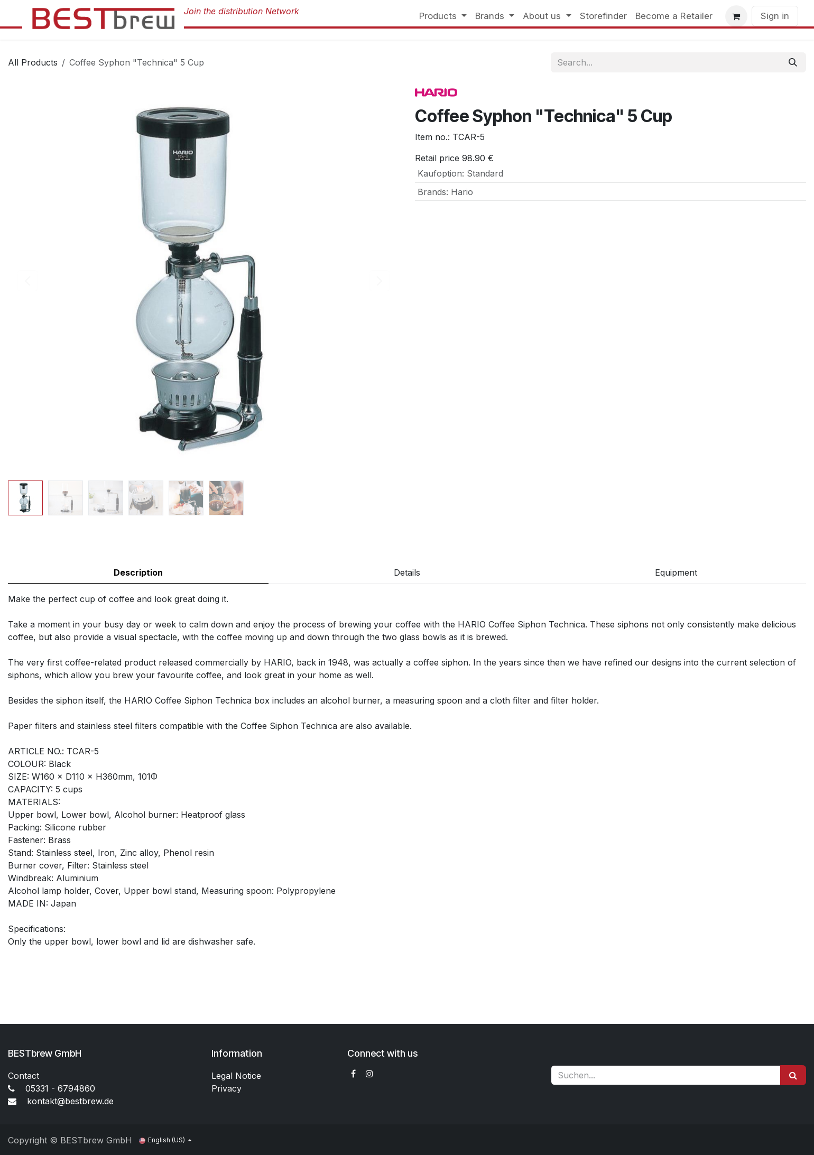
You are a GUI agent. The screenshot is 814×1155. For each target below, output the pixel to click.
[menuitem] (443, 16)
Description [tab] (138, 572)
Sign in (775, 16)
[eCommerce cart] (736, 16)
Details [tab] (407, 572)
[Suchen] (793, 1075)
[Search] (793, 62)
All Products (33, 62)
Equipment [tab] (676, 572)
